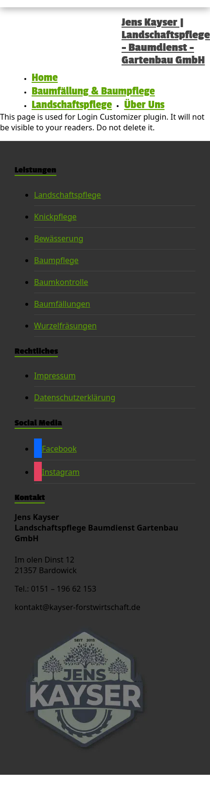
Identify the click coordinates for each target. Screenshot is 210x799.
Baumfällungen (62, 303)
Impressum (55, 375)
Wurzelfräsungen (65, 325)
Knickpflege (55, 216)
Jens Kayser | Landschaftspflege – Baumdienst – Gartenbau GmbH (166, 41)
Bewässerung (58, 238)
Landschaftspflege (72, 104)
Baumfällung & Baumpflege (93, 91)
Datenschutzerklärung (74, 397)
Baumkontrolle (61, 282)
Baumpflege (56, 260)
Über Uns (144, 104)
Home (45, 77)
